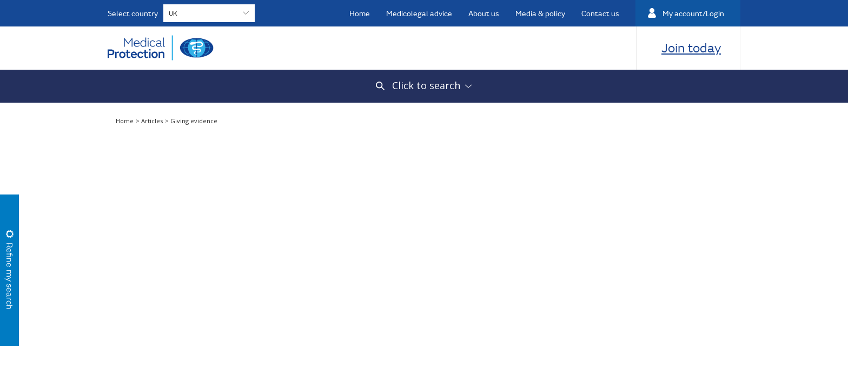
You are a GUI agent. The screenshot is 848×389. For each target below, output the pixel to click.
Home (359, 13)
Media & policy (540, 13)
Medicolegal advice (419, 13)
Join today (691, 47)
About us (483, 13)
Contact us (600, 13)
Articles (152, 121)
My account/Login (693, 13)
